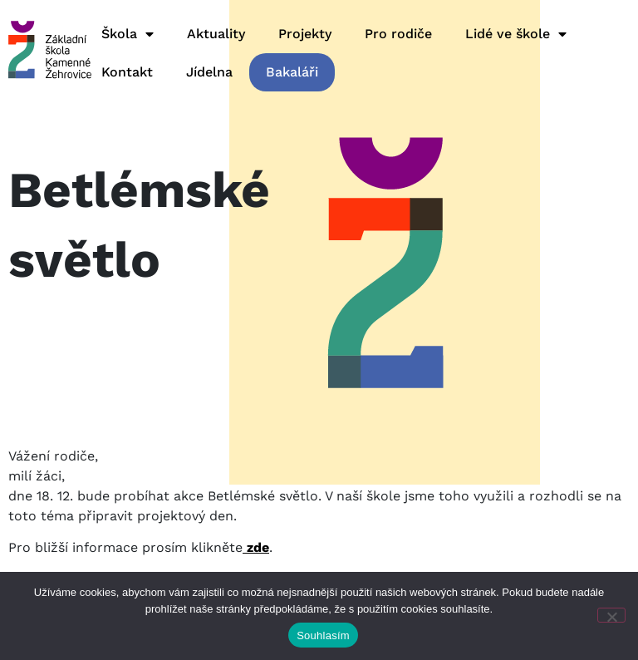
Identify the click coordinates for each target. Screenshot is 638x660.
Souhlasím (323, 635)
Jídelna (209, 72)
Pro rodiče (398, 34)
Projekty (304, 34)
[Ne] (611, 615)
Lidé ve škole (516, 34)
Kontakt (127, 72)
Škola (127, 34)
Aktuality (216, 34)
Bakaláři (292, 72)
